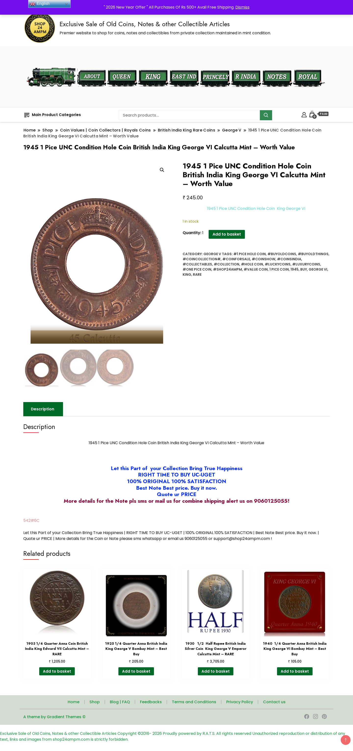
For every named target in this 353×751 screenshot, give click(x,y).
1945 (294, 269)
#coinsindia (289, 259)
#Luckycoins (277, 264)
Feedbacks (151, 703)
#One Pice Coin (197, 269)
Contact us (274, 703)
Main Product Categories (52, 114)
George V (212, 253)
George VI (318, 269)
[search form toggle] (325, 77)
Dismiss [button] (242, 7)
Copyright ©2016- (134, 735)
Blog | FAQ (120, 703)
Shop (94, 703)
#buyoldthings (313, 253)
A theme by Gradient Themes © (54, 718)
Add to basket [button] (57, 672)
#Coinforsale (236, 259)
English (40, 4)
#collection (226, 264)
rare (197, 274)
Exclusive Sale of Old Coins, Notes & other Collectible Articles (145, 24)
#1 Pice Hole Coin (249, 253)
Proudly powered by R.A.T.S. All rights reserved (207, 735)
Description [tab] (42, 410)
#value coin (256, 269)
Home (73, 703)
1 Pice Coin (279, 269)
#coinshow (263, 259)
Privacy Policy (239, 703)
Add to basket (201, 234)
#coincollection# (202, 259)
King (187, 274)
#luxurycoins (306, 264)
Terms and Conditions (194, 703)
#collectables (197, 264)
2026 (157, 735)
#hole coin (252, 264)
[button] (162, 170)
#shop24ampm (227, 269)
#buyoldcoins (281, 253)
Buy (303, 269)
